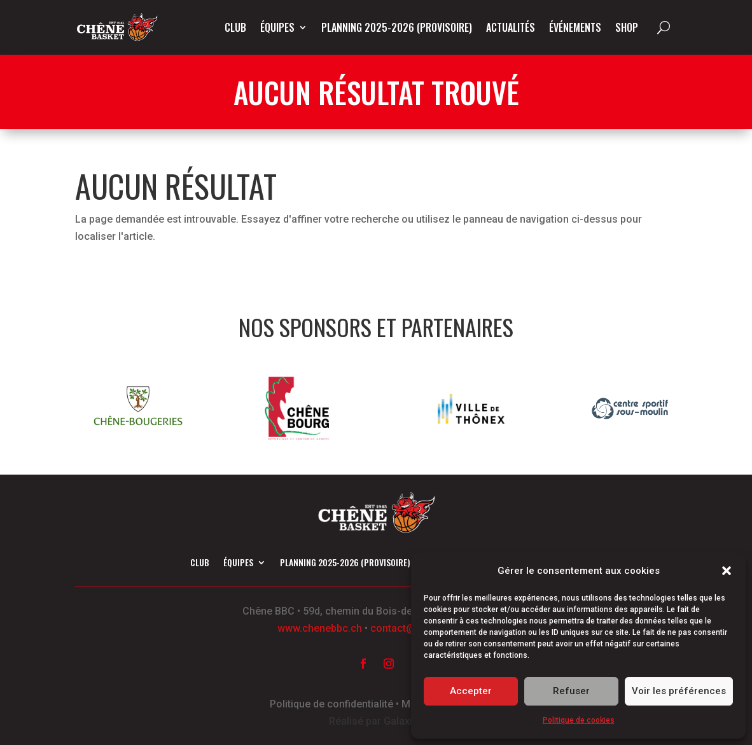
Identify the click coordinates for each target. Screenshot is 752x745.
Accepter (471, 691)
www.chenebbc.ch (319, 628)
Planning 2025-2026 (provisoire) (396, 27)
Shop (626, 27)
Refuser (571, 691)
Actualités (510, 27)
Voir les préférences (679, 691)
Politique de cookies (579, 720)
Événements (575, 27)
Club (235, 27)
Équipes (277, 27)
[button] (726, 570)
